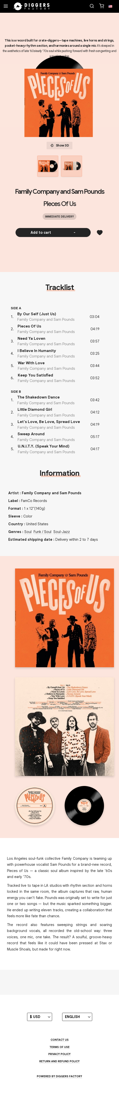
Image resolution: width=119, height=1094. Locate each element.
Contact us (60, 1040)
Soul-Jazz (61, 532)
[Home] (31, 7)
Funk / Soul (42, 532)
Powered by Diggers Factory (59, 1076)
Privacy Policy (59, 1054)
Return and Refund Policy (59, 1061)
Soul (28, 532)
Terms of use (60, 1047)
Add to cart (53, 232)
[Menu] (6, 6)
